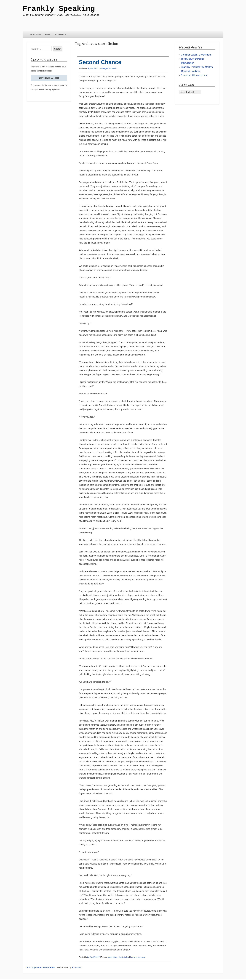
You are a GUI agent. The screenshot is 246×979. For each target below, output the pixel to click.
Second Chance (100, 62)
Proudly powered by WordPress (41, 967)
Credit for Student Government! (196, 54)
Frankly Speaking (59, 9)
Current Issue (35, 34)
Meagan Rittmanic (109, 68)
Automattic (76, 967)
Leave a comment (137, 957)
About (47, 34)
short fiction (112, 957)
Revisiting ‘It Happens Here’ (194, 75)
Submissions (60, 34)
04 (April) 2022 (93, 957)
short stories (123, 957)
